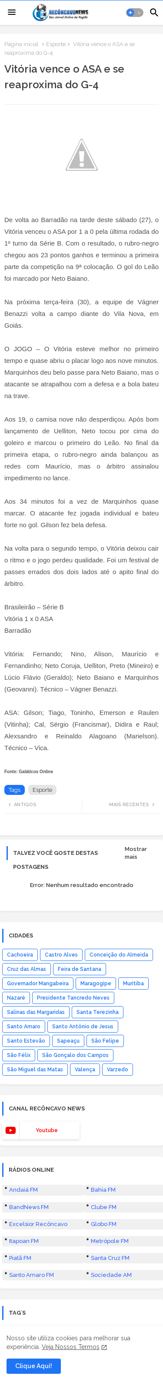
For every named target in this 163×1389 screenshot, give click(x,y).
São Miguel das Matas (35, 1070)
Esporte (56, 44)
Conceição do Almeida (119, 955)
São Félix (18, 1055)
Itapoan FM (24, 1241)
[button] (134, 12)
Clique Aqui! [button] (33, 1365)
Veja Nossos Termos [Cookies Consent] (71, 1346)
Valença (85, 1070)
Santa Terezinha (98, 1012)
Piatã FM (20, 1258)
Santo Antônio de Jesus (82, 1026)
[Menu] (11, 12)
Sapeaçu (68, 1041)
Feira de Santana (79, 969)
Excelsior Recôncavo (38, 1224)
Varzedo (117, 1070)
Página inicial (21, 44)
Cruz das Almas (26, 969)
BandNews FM (29, 1207)
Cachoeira (20, 955)
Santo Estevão (26, 1041)
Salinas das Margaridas (36, 1012)
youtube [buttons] (47, 1130)
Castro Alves (61, 955)
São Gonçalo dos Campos (75, 1055)
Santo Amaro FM (31, 1275)
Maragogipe (95, 983)
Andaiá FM (23, 1189)
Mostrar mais (136, 853)
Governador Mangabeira (38, 983)
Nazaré (16, 998)
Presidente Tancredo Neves (73, 998)
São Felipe (105, 1041)
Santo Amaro (23, 1026)
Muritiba (133, 983)
